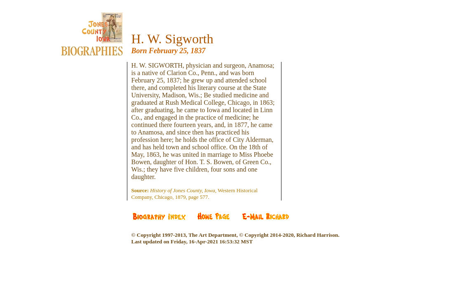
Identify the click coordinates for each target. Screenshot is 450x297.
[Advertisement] (98, 111)
